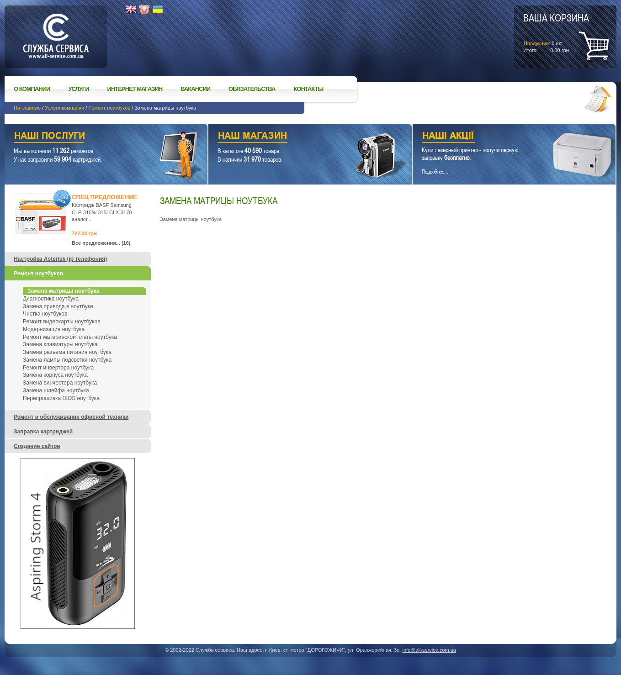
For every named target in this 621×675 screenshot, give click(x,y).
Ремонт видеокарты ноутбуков (62, 321)
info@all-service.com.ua (429, 650)
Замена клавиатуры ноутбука (60, 344)
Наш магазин (294, 137)
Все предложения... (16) (101, 243)
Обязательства (251, 88)
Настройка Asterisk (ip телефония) (60, 259)
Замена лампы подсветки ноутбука (67, 360)
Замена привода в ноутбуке (58, 306)
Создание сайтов (37, 446)
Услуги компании (64, 108)
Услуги (78, 88)
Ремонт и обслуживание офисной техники (71, 417)
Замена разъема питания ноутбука (67, 352)
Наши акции (501, 137)
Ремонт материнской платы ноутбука (70, 337)
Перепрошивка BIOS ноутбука (61, 398)
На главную (27, 108)
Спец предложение (104, 197)
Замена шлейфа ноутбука (56, 390)
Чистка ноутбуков (45, 314)
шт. (556, 32)
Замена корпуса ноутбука (55, 375)
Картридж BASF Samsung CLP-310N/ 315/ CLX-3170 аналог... (102, 212)
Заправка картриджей (43, 431)
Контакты (308, 88)
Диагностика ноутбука (51, 298)
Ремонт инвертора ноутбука (58, 367)
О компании (32, 88)
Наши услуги (94, 137)
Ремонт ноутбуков (109, 108)
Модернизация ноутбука (54, 329)
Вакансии (195, 88)
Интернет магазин (135, 88)
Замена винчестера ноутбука (60, 383)
